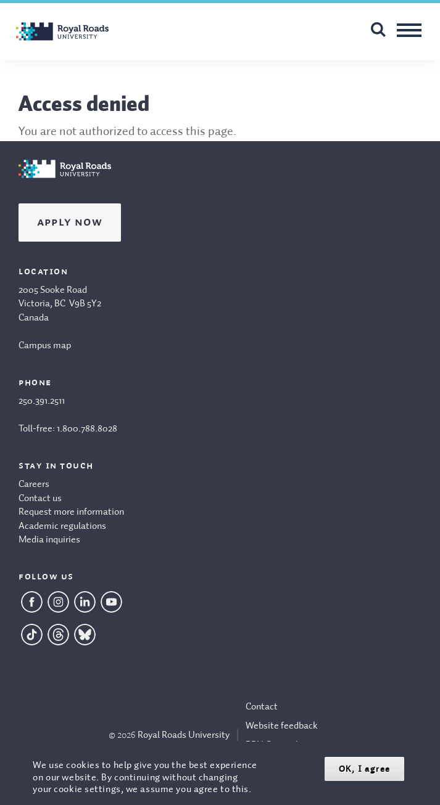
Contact (262, 707)
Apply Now (69, 222)
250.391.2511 (42, 401)
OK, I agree (364, 769)
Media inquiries (49, 540)
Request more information (71, 512)
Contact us (40, 499)
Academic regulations (62, 526)
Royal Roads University (184, 735)
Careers (34, 484)
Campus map (45, 346)
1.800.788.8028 (87, 429)
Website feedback (282, 726)
